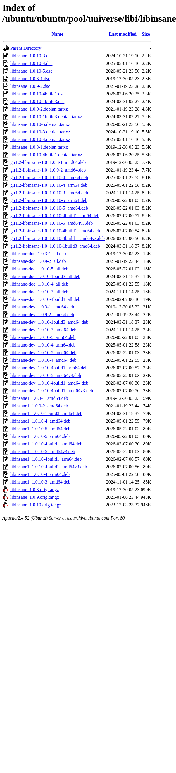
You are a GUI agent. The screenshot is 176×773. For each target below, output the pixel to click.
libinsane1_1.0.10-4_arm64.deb (40, 474)
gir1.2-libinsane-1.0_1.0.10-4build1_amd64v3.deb (57, 238)
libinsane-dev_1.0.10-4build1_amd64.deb (49, 382)
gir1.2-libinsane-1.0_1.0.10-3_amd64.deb (49, 192)
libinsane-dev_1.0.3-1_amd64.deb (42, 306)
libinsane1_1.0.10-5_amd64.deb (40, 428)
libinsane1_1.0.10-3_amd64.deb (40, 481)
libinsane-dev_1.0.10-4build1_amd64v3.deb (51, 390)
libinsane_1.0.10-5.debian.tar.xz (40, 124)
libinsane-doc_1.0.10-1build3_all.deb (45, 276)
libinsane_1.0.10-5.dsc (31, 70)
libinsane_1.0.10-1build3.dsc (37, 101)
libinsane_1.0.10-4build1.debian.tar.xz (46, 154)
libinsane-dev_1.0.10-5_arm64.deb (43, 337)
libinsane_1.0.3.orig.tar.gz (34, 489)
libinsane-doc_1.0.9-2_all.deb (38, 261)
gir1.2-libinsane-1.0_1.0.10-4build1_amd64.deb (55, 230)
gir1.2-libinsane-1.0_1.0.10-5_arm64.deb (48, 200)
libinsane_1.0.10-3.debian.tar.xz (40, 131)
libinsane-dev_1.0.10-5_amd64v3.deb (45, 375)
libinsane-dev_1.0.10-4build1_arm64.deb (48, 367)
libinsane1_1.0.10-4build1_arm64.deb (46, 459)
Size (146, 34)
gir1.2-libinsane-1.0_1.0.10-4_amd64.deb (49, 177)
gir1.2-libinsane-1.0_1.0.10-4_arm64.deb (48, 185)
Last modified (123, 34)
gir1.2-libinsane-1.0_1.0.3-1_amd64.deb (48, 162)
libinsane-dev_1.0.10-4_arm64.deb (43, 344)
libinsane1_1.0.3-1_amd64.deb (39, 398)
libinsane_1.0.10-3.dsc (31, 55)
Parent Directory (25, 48)
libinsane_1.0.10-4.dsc (31, 63)
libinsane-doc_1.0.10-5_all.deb (39, 268)
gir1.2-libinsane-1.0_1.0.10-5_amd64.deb (49, 207)
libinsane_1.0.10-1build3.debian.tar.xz (46, 116)
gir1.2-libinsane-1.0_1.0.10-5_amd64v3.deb (51, 223)
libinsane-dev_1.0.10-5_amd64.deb (43, 352)
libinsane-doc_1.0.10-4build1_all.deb (45, 299)
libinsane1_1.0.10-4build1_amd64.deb (46, 443)
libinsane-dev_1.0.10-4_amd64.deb (43, 360)
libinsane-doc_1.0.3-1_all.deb (38, 253)
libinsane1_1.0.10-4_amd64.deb (40, 421)
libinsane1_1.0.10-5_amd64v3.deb (42, 451)
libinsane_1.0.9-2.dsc (30, 86)
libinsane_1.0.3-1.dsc (30, 78)
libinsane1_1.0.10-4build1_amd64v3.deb (48, 466)
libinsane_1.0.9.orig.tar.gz (34, 497)
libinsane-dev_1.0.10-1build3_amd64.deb (49, 322)
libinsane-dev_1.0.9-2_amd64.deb (42, 314)
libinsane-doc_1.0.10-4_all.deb (39, 284)
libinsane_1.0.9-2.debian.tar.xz (39, 109)
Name (57, 34)
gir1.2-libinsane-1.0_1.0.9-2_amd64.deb (48, 169)
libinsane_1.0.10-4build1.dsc (37, 93)
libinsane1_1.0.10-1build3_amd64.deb (46, 413)
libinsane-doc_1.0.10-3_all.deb (39, 291)
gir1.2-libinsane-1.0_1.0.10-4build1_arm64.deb (54, 215)
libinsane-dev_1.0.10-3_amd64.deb (43, 329)
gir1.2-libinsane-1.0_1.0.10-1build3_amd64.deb (55, 246)
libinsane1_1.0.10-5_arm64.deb (40, 436)
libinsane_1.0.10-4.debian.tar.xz (40, 139)
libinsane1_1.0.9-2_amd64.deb (39, 405)
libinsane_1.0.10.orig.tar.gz (35, 504)
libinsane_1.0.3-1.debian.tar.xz (39, 147)
